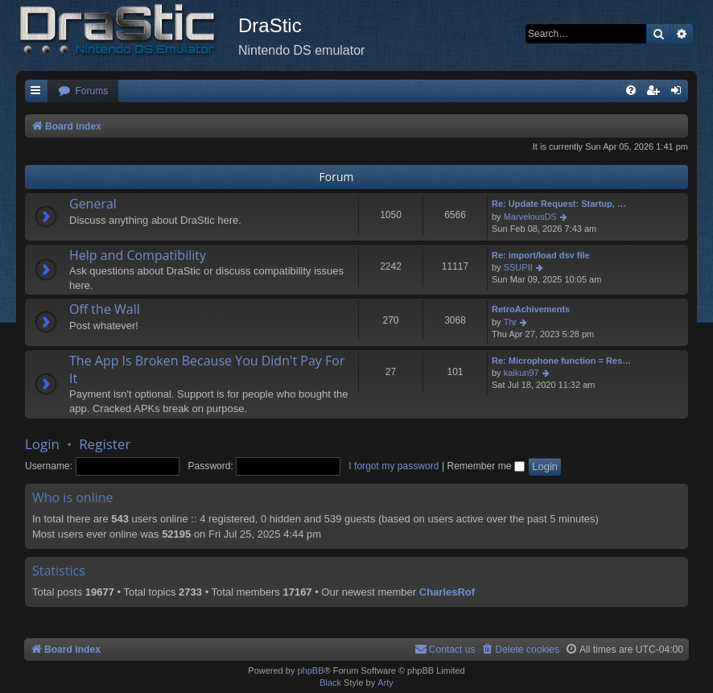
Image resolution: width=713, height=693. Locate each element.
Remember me (485, 466)
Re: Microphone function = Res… (561, 360)
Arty (385, 682)
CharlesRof (447, 592)
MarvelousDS (530, 216)
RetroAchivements (531, 309)
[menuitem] (83, 91)
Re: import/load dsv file (541, 255)
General (93, 203)
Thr (510, 322)
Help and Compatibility (137, 255)
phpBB (310, 670)
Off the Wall (104, 309)
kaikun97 (521, 372)
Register (104, 444)
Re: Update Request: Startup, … (559, 203)
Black (330, 682)
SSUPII (518, 267)
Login (42, 444)
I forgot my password (393, 466)
